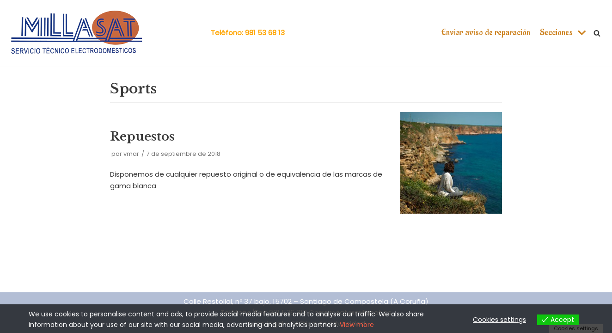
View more (357, 324)
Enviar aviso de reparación (485, 32)
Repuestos (142, 136)
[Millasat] (76, 33)
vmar (131, 154)
